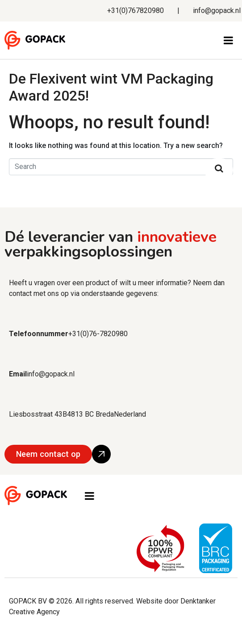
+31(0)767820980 (135, 10)
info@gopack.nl (217, 10)
